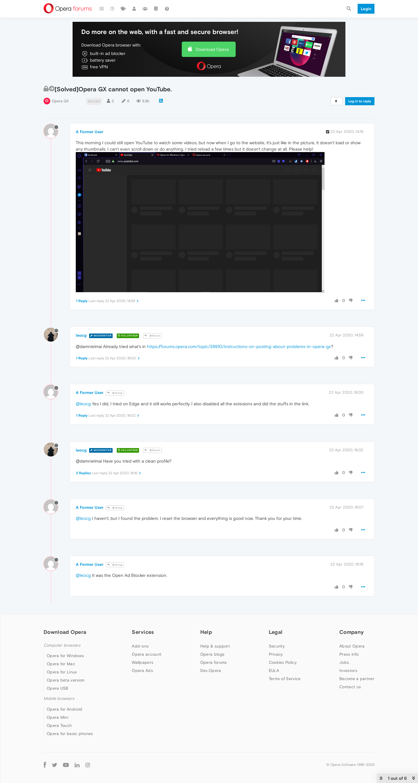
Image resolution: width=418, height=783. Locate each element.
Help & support (215, 646)
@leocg (114, 393)
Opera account (146, 654)
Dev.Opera (210, 670)
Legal (276, 632)
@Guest (152, 335)
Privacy (276, 654)
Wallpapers (142, 662)
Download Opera (212, 49)
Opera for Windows (65, 655)
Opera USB (58, 688)
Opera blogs (212, 654)
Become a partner (356, 678)
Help (206, 632)
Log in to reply (359, 101)
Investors (348, 670)
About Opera (352, 646)
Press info (348, 654)
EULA (274, 670)
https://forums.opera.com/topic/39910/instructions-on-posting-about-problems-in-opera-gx (239, 346)
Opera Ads (142, 670)
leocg (81, 335)
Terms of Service (285, 678)
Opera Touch (59, 725)
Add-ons (140, 646)
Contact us (350, 686)
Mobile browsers (59, 698)
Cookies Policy (283, 662)
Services (143, 632)
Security (277, 646)
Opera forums (213, 662)
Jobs (344, 662)
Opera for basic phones (70, 733)
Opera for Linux (62, 672)
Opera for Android (64, 709)
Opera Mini (57, 717)
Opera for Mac (61, 663)
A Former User (89, 131)
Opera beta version (65, 680)
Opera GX (60, 101)
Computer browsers (62, 645)
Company (351, 632)
